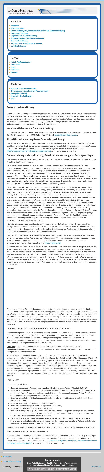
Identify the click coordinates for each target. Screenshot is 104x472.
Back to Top (96, 467)
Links (13, 67)
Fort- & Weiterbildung (19, 41)
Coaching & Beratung (19, 33)
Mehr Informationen (66, 469)
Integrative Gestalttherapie (21, 96)
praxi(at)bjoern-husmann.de (65, 135)
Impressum (7, 456)
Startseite (15, 26)
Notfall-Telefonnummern (20, 62)
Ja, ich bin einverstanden (41, 469)
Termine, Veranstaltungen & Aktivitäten (26, 43)
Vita (12, 99)
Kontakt (14, 72)
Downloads (15, 65)
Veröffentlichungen (18, 46)
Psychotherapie (17, 28)
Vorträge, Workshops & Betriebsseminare (27, 38)
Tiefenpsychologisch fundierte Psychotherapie (30, 91)
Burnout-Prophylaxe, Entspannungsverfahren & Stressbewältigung (38, 31)
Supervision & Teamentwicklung (24, 36)
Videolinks (15, 70)
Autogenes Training (19, 94)
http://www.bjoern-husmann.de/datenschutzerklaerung (29, 151)
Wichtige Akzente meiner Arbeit (23, 88)
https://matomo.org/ (53, 243)
